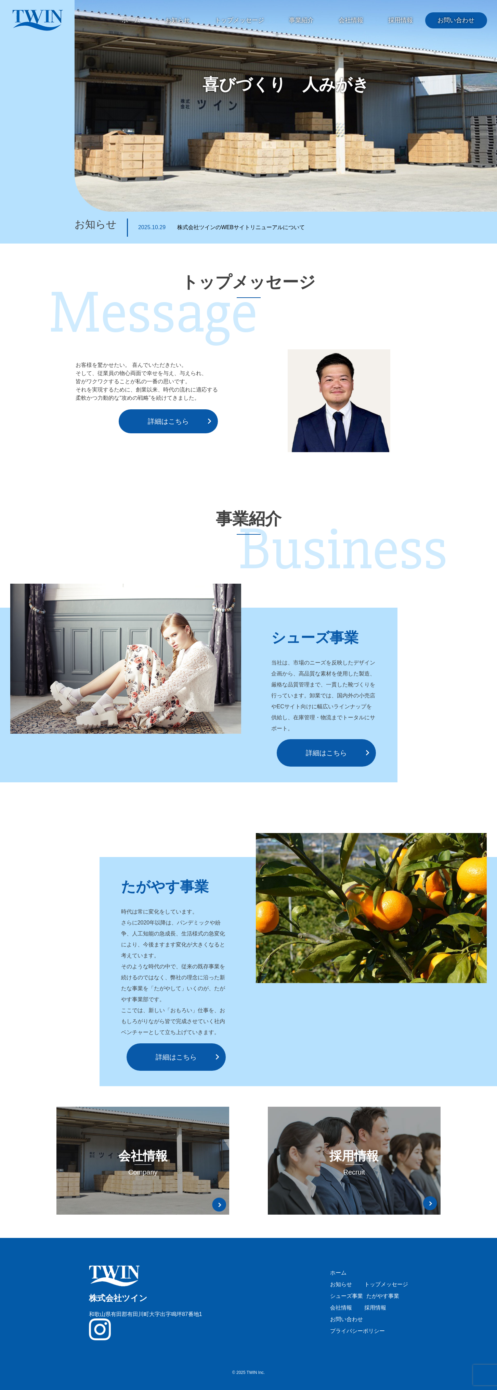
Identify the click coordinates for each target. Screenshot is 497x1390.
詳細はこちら (168, 421)
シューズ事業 (346, 1296)
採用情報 (400, 20)
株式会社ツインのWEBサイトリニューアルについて (221, 227)
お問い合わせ (455, 20)
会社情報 (351, 20)
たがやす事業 (382, 1296)
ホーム (131, 20)
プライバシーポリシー (357, 1331)
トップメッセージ (239, 20)
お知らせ (177, 20)
